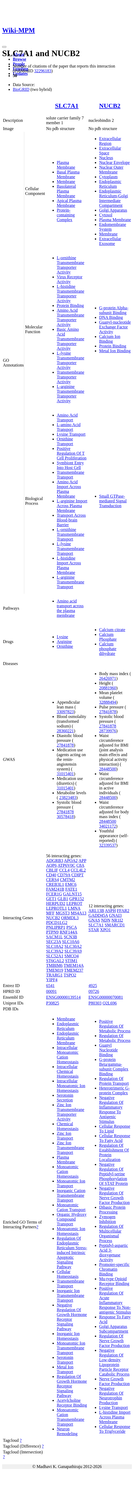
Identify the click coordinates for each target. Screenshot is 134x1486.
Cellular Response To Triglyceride (114, 1429)
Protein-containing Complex (66, 215)
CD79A (63, 875)
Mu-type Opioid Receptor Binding (114, 1281)
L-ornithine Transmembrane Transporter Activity (70, 265)
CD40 (51, 875)
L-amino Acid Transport (68, 427)
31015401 (65, 773)
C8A (80, 865)
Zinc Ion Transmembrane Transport (70, 1148)
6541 (50, 985)
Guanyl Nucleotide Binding (108, 1050)
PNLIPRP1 (55, 927)
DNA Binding (111, 317)
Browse (19, 59)
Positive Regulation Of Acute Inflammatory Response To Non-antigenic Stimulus (115, 1300)
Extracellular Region (110, 141)
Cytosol (105, 215)
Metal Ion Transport (65, 1369)
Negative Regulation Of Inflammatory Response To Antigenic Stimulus (111, 1109)
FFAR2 (123, 910)
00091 (51, 991)
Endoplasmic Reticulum (110, 184)
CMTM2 (67, 879)
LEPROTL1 (56, 908)
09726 (93, 991)
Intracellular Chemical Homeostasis (68, 1071)
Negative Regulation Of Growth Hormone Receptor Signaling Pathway (72, 1317)
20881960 (107, 688)
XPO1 (105, 929)
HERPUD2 (55, 903)
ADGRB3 (54, 860)
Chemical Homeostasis (68, 1126)
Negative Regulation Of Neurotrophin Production (111, 1395)
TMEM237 (73, 970)
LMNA (74, 908)
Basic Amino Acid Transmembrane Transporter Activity (70, 339)
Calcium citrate (112, 629)
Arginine (64, 641)
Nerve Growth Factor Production (114, 1381)
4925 (92, 985)
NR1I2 (117, 920)
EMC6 (70, 884)
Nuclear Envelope (114, 162)
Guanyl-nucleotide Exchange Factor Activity (115, 327)
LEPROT (74, 903)
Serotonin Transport (65, 1359)
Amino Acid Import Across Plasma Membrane (69, 489)
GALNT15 (72, 894)
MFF (50, 913)
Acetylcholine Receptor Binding (72, 1402)
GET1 (51, 898)
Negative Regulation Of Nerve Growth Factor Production (114, 1195)
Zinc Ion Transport (65, 1135)
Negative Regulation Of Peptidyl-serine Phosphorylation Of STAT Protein (113, 1174)
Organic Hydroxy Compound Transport (72, 1219)
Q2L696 (110, 1003)
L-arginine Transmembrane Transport (70, 582)
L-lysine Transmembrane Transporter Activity (70, 360)
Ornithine (65, 646)
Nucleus (106, 157)
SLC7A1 (66, 105)
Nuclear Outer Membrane (111, 169)
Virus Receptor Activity (69, 279)
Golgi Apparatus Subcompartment (113, 1328)
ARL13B (96, 910)
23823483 (67, 797)
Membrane (66, 181)
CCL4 (64, 870)
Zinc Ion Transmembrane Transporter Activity (70, 1112)
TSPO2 (70, 975)
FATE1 (71, 889)
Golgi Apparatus (113, 210)
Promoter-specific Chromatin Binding (114, 1269)
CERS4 (52, 879)
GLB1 (63, 898)
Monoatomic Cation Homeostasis (68, 1171)
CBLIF (52, 870)
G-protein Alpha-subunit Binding (113, 310)
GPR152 (76, 898)
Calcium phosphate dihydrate (107, 649)
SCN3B (70, 937)
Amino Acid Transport (67, 417)
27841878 (65, 745)
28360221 (65, 731)
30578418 (65, 816)
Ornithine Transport (65, 441)
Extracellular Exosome (110, 241)
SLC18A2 (54, 946)
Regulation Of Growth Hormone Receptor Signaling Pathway (72, 1386)
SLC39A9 (73, 951)
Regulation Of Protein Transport (114, 1081)
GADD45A (98, 915)
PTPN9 (52, 932)
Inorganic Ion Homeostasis (68, 1336)
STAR (93, 929)
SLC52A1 (54, 956)
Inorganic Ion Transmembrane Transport (70, 1295)
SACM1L (54, 937)
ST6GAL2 (55, 960)
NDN (106, 920)
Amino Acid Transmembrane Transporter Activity (70, 317)
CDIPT (77, 875)
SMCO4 (71, 956)
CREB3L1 (55, 884)
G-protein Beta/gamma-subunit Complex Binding (113, 1066)
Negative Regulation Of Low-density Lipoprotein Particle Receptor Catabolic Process (114, 1362)
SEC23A (53, 941)
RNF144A (68, 932)
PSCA (71, 927)
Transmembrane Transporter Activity (70, 377)
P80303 (94, 1003)
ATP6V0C (66, 865)
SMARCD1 (115, 925)
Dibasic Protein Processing (112, 1209)
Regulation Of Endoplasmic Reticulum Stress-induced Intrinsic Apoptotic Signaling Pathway (72, 1252)
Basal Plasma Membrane (68, 174)
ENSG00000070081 (105, 997)
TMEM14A (74, 965)
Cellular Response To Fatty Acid (114, 1138)
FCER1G (54, 894)
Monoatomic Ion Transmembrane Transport (71, 1348)
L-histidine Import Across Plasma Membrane (69, 565)
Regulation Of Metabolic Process (115, 1038)
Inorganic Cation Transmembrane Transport (71, 1195)
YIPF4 (52, 980)
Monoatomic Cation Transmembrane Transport (70, 1417)
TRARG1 (54, 975)
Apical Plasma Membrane (69, 203)
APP (82, 860)
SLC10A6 (70, 941)
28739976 (107, 731)
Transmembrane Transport (70, 474)
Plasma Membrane (66, 164)
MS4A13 (78, 913)
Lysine (62, 637)
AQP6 (51, 865)
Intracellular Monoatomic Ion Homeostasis (71, 1086)
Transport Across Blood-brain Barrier (71, 520)
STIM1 (71, 960)
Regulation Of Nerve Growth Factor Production (114, 1341)
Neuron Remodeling (67, 1431)
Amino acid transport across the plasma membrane (70, 608)
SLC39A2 (54, 951)
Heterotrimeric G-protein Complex (114, 1090)
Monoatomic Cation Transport (71, 1207)
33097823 (65, 711)
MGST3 (63, 913)
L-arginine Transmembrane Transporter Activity (70, 393)
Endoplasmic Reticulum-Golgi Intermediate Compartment (113, 198)
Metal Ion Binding (115, 351)
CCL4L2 (78, 870)
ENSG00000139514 (63, 997)
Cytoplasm (108, 177)
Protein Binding (70, 305)
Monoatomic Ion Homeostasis (71, 1231)
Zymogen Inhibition (107, 1219)
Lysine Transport (71, 434)
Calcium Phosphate (108, 636)
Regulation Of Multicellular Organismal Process (111, 1233)
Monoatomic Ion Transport (71, 1183)
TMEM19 (54, 970)
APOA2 (71, 860)
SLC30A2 (73, 946)
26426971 (107, 678)
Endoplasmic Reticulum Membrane (68, 1038)
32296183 (42, 71)
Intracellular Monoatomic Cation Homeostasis (68, 1054)
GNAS (94, 920)
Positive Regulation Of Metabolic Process (115, 1026)
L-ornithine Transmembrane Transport (70, 534)
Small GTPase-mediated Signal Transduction (113, 501)
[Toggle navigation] (4, 47)
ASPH (110, 910)
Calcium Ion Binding (109, 338)
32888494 (107, 702)
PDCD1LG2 (56, 922)
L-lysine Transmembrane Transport (70, 549)
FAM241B (55, 889)
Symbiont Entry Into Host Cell (70, 465)
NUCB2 (109, 105)
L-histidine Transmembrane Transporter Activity (70, 293)
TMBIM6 (54, 965)
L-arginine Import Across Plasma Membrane (72, 506)
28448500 (107, 769)
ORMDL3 (70, 918)
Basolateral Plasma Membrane (66, 191)
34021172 (107, 826)
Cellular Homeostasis (68, 1274)
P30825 (52, 1003)
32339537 (107, 845)
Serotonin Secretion (65, 1097)
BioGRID (21, 89)
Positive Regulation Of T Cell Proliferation (72, 453)
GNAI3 (115, 915)
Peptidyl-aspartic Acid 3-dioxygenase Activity (113, 1252)
